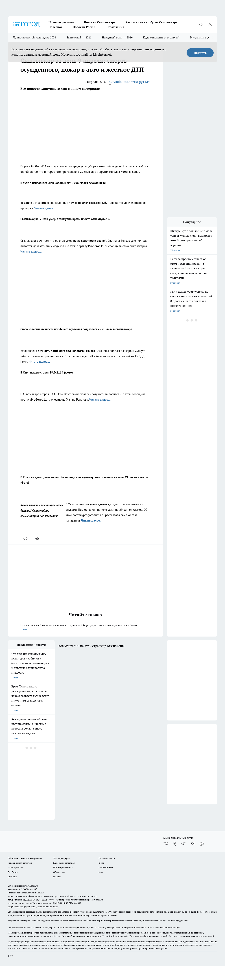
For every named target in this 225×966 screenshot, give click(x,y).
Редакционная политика (20, 862)
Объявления (115, 27)
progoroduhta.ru (93, 515)
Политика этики (107, 858)
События (12, 876)
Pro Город (13, 872)
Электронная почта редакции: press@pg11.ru (80, 899)
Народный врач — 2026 (117, 37)
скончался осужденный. (91, 203)
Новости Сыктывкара (99, 22)
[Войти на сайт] (210, 24)
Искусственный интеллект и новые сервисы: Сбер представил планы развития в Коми (85, 627)
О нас (101, 862)
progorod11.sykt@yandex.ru (21, 906)
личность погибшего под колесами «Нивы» (67, 351)
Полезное (56, 27)
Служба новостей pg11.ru (129, 82)
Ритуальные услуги (202, 37)
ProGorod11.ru (40, 166)
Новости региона (61, 22)
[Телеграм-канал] (183, 843)
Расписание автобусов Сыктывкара (152, 22)
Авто (101, 872)
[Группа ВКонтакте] (165, 843)
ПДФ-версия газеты (63, 867)
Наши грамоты (15, 867)
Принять (200, 53)
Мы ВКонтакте (106, 867)
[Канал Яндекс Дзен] (192, 843)
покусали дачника (97, 504)
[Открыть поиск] (201, 24)
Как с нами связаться (64, 862)
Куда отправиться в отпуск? (161, 37)
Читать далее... (45, 208)
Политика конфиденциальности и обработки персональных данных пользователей (172, 936)
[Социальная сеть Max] (201, 843)
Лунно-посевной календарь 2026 (34, 37)
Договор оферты (61, 858)
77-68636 (37, 927)
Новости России (84, 27)
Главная (57, 876)
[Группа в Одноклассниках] (174, 843)
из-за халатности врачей (89, 241)
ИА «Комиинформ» (102, 356)
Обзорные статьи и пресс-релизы (25, 858)
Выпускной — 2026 (79, 37)
